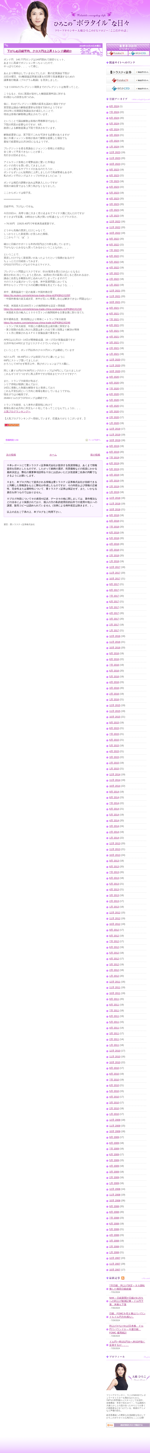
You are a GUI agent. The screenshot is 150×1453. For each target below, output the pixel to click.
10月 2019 (114, 440)
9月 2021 (114, 308)
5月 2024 (114, 123)
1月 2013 (114, 907)
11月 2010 (114, 1056)
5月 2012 (114, 953)
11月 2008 (114, 1194)
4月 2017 (114, 613)
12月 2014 (114, 774)
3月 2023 (114, 204)
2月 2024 (114, 141)
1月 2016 (114, 699)
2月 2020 (114, 417)
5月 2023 (114, 193)
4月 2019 (114, 475)
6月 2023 (114, 187)
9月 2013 (114, 860)
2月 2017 (114, 624)
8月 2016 (114, 659)
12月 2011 (114, 982)
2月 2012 (114, 970)
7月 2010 (114, 1079)
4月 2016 (114, 682)
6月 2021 (114, 325)
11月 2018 (114, 503)
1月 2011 (114, 1045)
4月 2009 (114, 1166)
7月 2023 (114, 181)
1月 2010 (114, 1114)
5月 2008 (114, 1229)
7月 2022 (114, 250)
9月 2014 (114, 791)
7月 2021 (114, 319)
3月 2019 (114, 480)
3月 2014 (114, 826)
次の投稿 (11, 455)
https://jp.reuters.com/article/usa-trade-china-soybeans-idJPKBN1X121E (43, 309)
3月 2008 (114, 1240)
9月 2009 (114, 1137)
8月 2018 (114, 521)
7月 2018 (114, 526)
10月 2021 (114, 302)
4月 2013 (114, 889)
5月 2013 (114, 884)
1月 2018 (114, 561)
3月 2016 (114, 688)
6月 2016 (114, 670)
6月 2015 (114, 740)
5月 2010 (114, 1091)
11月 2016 (114, 642)
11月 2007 (114, 1264)
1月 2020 (114, 423)
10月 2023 (114, 164)
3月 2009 (114, 1172)
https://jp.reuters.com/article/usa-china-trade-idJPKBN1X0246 (37, 322)
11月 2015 (114, 711)
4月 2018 (114, 544)
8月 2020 (114, 383)
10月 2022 (114, 233)
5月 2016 (114, 676)
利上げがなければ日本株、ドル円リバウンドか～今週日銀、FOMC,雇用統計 (126, 1329)
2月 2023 (114, 210)
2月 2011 (114, 1039)
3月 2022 (114, 273)
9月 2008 (114, 1206)
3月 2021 (114, 342)
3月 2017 (114, 619)
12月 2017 (114, 567)
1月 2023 (114, 215)
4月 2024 (114, 129)
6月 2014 (114, 809)
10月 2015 (114, 717)
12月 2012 (114, 912)
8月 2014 (114, 797)
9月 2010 (114, 1068)
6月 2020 (114, 394)
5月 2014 (114, 814)
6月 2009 (114, 1154)
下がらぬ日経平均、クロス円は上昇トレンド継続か (39, 51)
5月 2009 (114, 1160)
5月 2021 (114, 331)
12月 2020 (114, 359)
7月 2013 (114, 872)
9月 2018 (114, 515)
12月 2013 (114, 843)
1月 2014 (114, 838)
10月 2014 (114, 786)
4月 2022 (114, 267)
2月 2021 (114, 348)
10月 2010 (114, 1062)
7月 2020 (114, 388)
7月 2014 (114, 803)
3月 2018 (114, 550)
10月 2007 (114, 1269)
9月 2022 (114, 239)
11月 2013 (114, 849)
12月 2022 (114, 221)
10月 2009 (114, 1131)
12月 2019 (114, 429)
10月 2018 (114, 509)
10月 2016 (114, 647)
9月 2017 (114, 584)
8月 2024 (114, 106)
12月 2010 (114, 1050)
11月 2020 (114, 365)
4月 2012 (114, 958)
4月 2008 (114, 1235)
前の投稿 (95, 455)
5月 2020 (114, 400)
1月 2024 (114, 146)
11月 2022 (114, 227)
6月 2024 (114, 118)
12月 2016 (114, 636)
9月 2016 (114, 653)
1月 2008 (114, 1252)
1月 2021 (114, 354)
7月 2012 (114, 941)
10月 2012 (114, 924)
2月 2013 (114, 901)
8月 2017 (114, 590)
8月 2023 (114, 175)
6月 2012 (114, 947)
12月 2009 (114, 1120)
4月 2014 (114, 820)
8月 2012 (114, 935)
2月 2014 (114, 832)
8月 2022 (114, 244)
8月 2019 (114, 452)
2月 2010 (114, 1108)
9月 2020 (114, 377)
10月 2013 (114, 855)
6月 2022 (114, 256)
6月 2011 (114, 1016)
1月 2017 (114, 630)
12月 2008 (114, 1189)
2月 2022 (114, 279)
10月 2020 (114, 371)
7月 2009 (114, 1148)
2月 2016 (114, 694)
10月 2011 (114, 993)
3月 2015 (114, 757)
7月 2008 (114, 1218)
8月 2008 (114, 1212)
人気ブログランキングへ (17, 411)
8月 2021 (114, 313)
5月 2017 (114, 607)
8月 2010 (114, 1074)
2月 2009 (114, 1177)
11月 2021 (114, 296)
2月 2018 (114, 555)
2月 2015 (114, 763)
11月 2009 (114, 1125)
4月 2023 (114, 198)
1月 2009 (114, 1183)
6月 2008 (114, 1223)
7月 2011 (114, 1010)
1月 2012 (114, 976)
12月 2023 (114, 152)
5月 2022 (114, 262)
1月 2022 (114, 285)
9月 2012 (114, 930)
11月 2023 (114, 158)
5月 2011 (114, 1022)
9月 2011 (114, 999)
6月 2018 (114, 532)
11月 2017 (114, 573)
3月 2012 (114, 964)
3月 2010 (114, 1102)
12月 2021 (114, 290)
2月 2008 (114, 1246)
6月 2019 (114, 463)
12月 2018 (114, 498)
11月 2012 (114, 918)
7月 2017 (114, 596)
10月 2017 (114, 578)
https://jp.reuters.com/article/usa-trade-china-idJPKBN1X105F (37, 295)
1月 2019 (114, 492)
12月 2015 (114, 705)
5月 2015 (114, 745)
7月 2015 (114, 734)
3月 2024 (114, 135)
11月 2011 (114, 987)
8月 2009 (114, 1143)
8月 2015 (114, 728)
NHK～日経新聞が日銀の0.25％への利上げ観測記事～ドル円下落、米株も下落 (126, 1301)
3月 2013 (114, 895)
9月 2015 (114, 722)
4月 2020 (114, 406)
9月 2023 (114, 169)
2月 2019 (114, 486)
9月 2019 (114, 446)
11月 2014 (114, 780)
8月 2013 (114, 866)
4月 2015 (114, 751)
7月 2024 (114, 112)
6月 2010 (114, 1085)
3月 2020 (114, 411)
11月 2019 (114, 434)
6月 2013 (114, 878)
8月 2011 (114, 1004)
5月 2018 (114, 538)
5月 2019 (114, 469)
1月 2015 (114, 768)
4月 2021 (114, 336)
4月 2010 (114, 1097)
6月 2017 (114, 601)
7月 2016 (114, 665)
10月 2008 (114, 1200)
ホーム (53, 455)
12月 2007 (114, 1258)
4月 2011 (114, 1028)
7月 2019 (114, 457)
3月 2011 (114, 1033)
